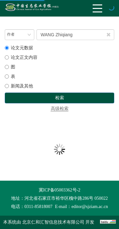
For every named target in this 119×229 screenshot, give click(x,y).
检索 (59, 97)
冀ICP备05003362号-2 (59, 190)
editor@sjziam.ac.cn (89, 206)
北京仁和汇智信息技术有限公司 (53, 222)
